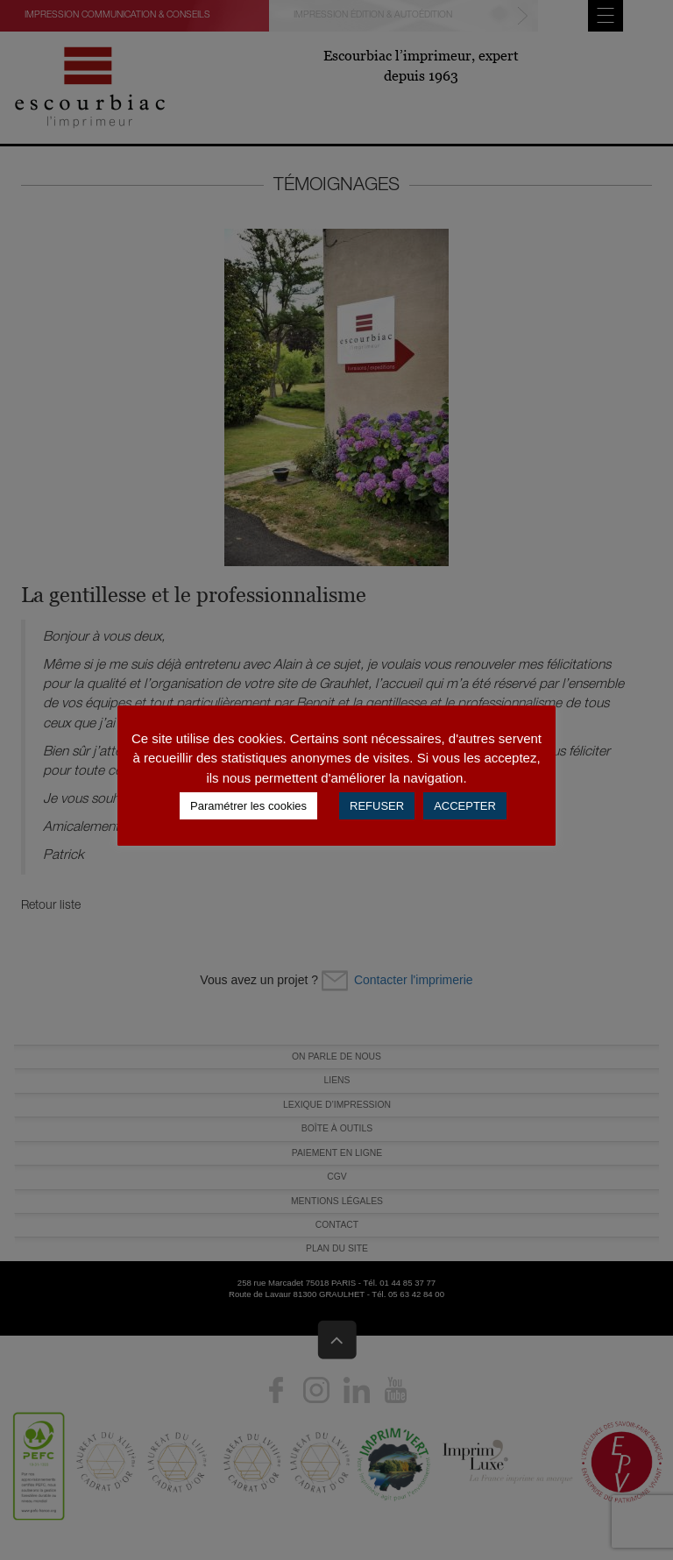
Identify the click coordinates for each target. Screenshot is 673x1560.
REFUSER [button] (377, 805)
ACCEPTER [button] (465, 805)
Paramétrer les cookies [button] (248, 805)
